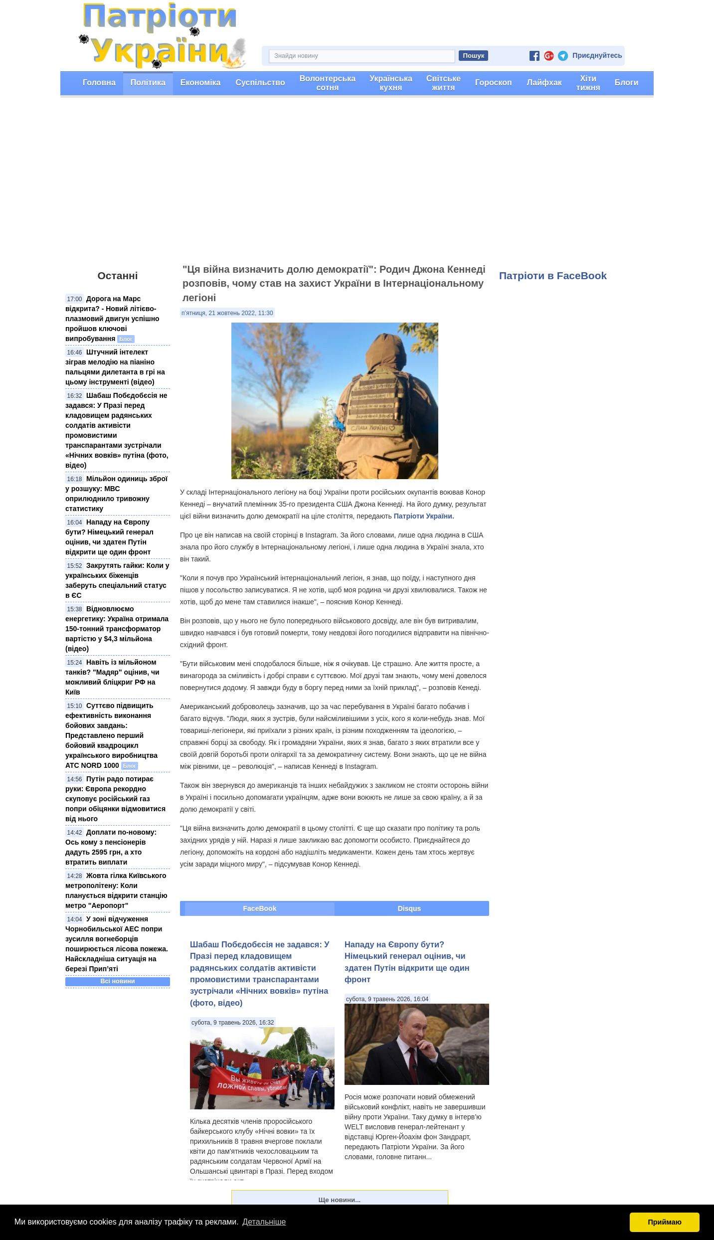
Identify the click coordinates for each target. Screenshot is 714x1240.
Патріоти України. (424, 516)
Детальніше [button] (264, 1222)
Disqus (409, 908)
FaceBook (260, 908)
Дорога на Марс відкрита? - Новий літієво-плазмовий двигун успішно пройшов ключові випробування (112, 319)
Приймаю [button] (665, 1222)
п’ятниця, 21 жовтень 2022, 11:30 (227, 313)
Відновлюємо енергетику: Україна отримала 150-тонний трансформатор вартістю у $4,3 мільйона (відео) (117, 629)
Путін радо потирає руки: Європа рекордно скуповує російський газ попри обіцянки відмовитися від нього (115, 799)
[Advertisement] (357, 185)
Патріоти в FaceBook (553, 275)
